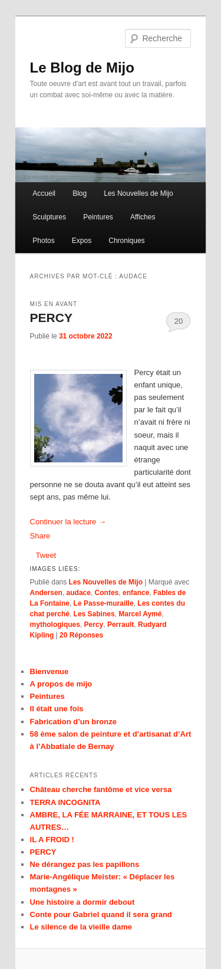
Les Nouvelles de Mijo (138, 193)
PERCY (51, 317)
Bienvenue (49, 671)
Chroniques (126, 240)
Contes (107, 593)
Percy (94, 624)
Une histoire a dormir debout (82, 902)
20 (178, 321)
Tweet (46, 555)
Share (40, 535)
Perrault (120, 624)
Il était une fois (57, 708)
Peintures (98, 217)
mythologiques (55, 624)
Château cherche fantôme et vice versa (101, 789)
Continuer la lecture (68, 521)
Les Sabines (94, 614)
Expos (81, 240)
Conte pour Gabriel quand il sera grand (101, 914)
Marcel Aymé (139, 614)
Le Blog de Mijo (82, 67)
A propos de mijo (61, 683)
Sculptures (49, 217)
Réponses (81, 635)
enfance (136, 593)
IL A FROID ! (52, 839)
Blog (79, 193)
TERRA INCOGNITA (65, 802)
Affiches (142, 217)
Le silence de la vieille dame (81, 926)
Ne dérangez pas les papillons (85, 864)
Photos (43, 240)
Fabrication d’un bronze (73, 721)
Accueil (43, 193)
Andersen (46, 593)
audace (79, 593)
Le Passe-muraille (104, 603)
